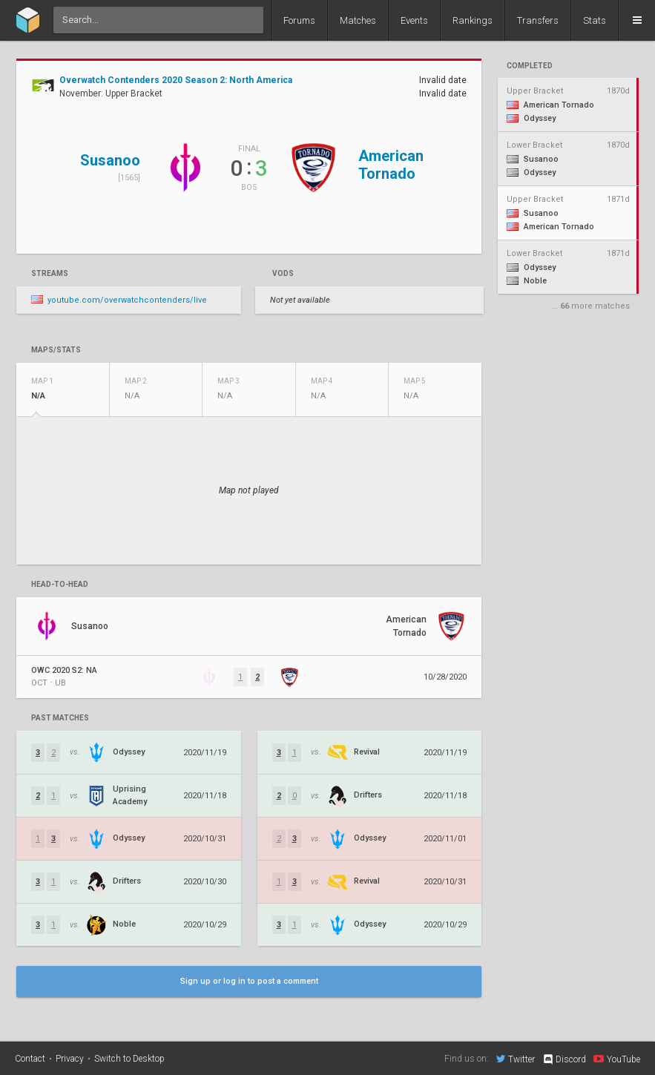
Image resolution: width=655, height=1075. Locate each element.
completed (530, 66)
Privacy (70, 1058)
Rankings (472, 20)
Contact (30, 1058)
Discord (564, 1059)
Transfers (538, 20)
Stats (594, 20)
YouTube (616, 1058)
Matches (358, 20)
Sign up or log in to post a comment (249, 981)
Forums (299, 20)
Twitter (515, 1058)
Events (414, 20)
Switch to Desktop (129, 1058)
